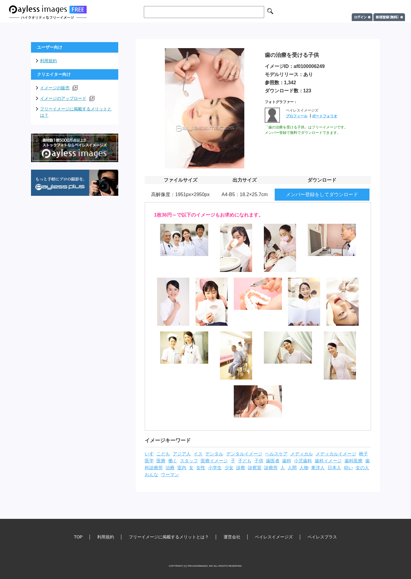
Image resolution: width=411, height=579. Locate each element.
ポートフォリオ (324, 116)
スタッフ (189, 460)
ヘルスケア (276, 453)
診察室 (254, 467)
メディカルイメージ (336, 453)
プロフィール (296, 116)
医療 (160, 460)
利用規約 (48, 60)
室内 (181, 467)
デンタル (214, 453)
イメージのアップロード (67, 98)
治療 (170, 467)
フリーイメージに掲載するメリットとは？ (76, 112)
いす (149, 453)
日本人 (334, 467)
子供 (258, 460)
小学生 (215, 467)
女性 (200, 467)
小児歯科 (303, 460)
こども (163, 453)
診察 (240, 467)
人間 (292, 467)
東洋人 (318, 467)
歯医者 (273, 460)
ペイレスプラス (322, 536)
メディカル (301, 453)
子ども (245, 460)
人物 (303, 467)
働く (172, 460)
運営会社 (232, 536)
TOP (78, 536)
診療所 (271, 467)
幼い (348, 467)
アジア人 (182, 453)
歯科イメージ (328, 460)
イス (197, 453)
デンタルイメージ (244, 453)
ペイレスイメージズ (274, 536)
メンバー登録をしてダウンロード (322, 194)
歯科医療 (354, 460)
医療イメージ (214, 460)
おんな (151, 474)
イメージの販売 (59, 88)
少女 (228, 467)
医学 (149, 460)
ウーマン (170, 474)
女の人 (362, 467)
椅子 (363, 453)
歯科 (286, 460)
